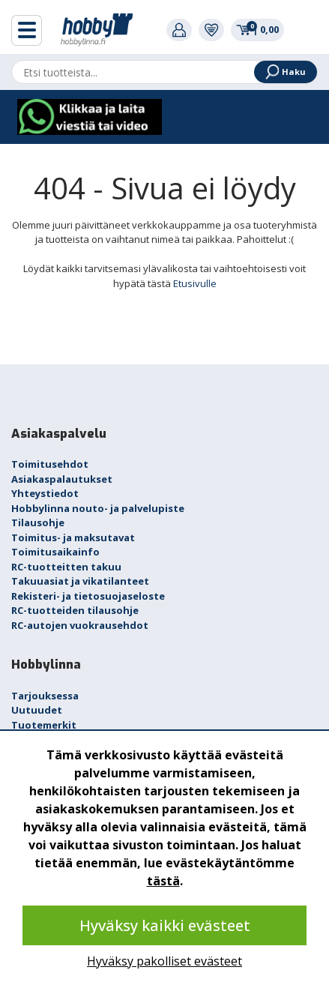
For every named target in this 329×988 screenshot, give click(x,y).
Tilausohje (37, 522)
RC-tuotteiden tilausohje (75, 610)
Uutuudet (36, 710)
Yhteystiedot (45, 493)
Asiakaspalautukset (61, 479)
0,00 (257, 29)
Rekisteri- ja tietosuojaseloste (88, 596)
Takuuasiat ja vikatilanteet (80, 581)
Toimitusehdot (49, 464)
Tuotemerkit (43, 725)
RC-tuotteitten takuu (66, 566)
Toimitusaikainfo (55, 551)
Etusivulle (195, 283)
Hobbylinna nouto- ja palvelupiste (97, 508)
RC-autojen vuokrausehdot (79, 625)
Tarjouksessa (45, 695)
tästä (163, 881)
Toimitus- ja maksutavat (73, 537)
